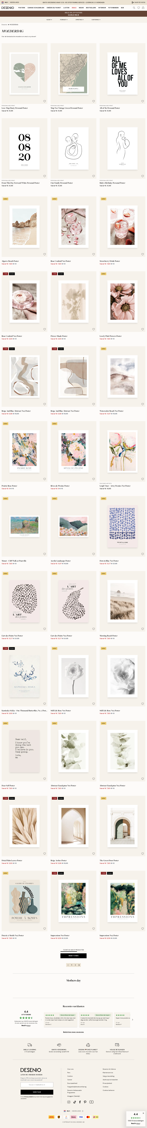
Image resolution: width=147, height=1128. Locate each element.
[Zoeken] (134, 8)
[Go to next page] (79, 965)
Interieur (102, 8)
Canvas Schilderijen (36, 8)
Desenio (4, 25)
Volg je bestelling (108, 1076)
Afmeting (80, 19)
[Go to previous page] (68, 965)
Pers (68, 1073)
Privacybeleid (107, 1083)
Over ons (70, 1069)
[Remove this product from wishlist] (44, 101)
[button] (135, 1118)
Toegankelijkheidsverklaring (76, 1087)
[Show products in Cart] (143, 7)
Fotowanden (113, 8)
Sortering (96, 19)
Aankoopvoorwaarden (110, 1080)
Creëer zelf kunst (54, 8)
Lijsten (66, 8)
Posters (21, 8)
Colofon (70, 1076)
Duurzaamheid (72, 1083)
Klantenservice (108, 1073)
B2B (122, 8)
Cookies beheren (109, 1090)
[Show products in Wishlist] (138, 7)
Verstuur (37, 1092)
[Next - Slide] (132, 1019)
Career (69, 1080)
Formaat (64, 19)
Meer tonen (74, 956)
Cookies (105, 1087)
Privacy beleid (28, 1097)
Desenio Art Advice (109, 1069)
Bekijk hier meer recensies (73, 1032)
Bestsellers (91, 8)
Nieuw (81, 8)
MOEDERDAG (14, 25)
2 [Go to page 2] (75, 965)
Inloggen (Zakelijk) (73, 1096)
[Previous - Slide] (41, 1019)
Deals (74, 8)
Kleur (49, 19)
